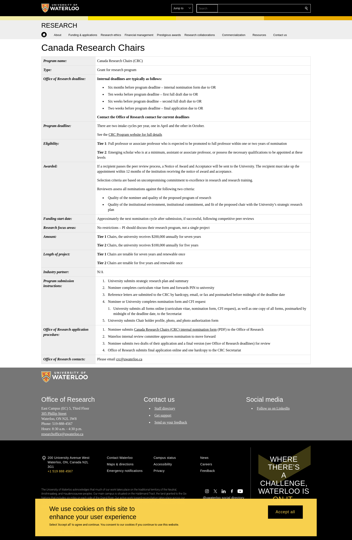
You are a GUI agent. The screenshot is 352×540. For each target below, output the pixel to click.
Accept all (285, 512)
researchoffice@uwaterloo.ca (62, 434)
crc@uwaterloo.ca (129, 359)
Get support (162, 415)
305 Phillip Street (53, 413)
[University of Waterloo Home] (60, 8)
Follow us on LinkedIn (273, 408)
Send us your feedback (170, 422)
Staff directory (164, 408)
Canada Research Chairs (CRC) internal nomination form (175, 329)
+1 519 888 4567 (60, 471)
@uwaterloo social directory (223, 498)
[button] (273, 8)
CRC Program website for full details (135, 134)
